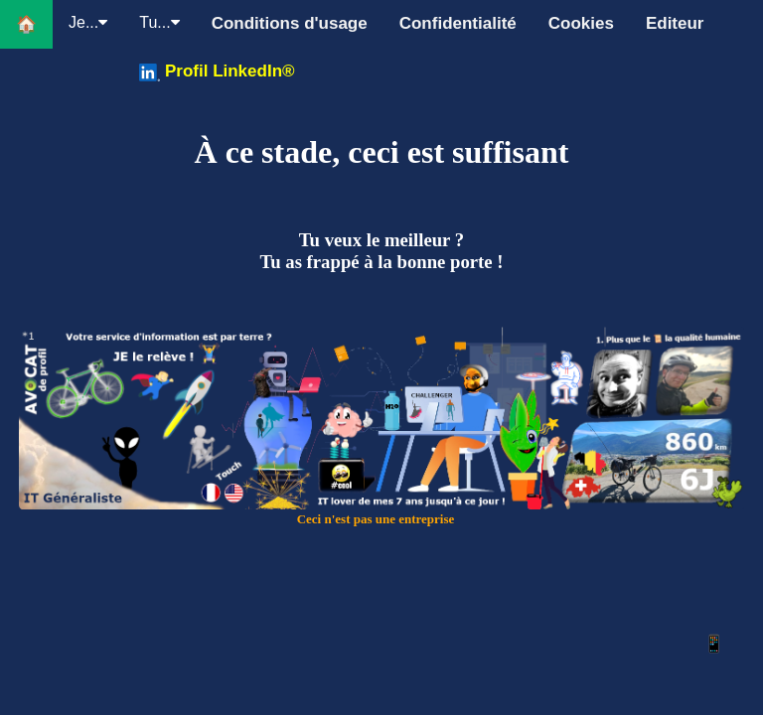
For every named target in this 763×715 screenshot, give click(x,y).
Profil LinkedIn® (216, 71)
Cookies (581, 23)
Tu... (159, 22)
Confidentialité (458, 23)
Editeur (675, 23)
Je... (88, 22)
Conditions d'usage (290, 23)
